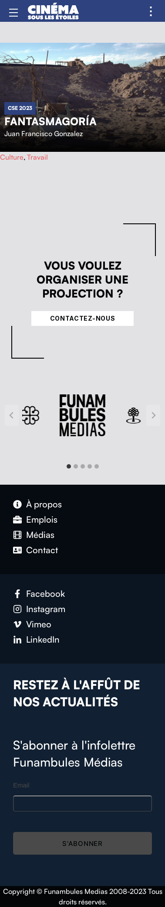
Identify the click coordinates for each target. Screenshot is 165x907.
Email (21, 785)
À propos (44, 504)
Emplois (41, 519)
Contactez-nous (82, 318)
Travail (37, 157)
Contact (42, 549)
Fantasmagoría (50, 121)
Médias (40, 534)
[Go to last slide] (12, 415)
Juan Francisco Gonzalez (43, 133)
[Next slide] (153, 415)
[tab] (69, 466)
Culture (12, 157)
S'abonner (82, 843)
